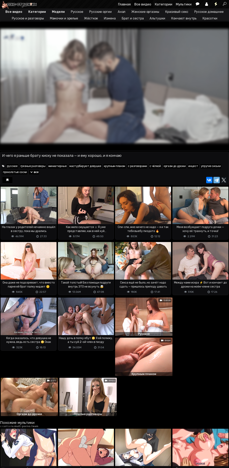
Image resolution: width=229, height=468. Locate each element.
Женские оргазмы (145, 12)
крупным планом (114, 166)
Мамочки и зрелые (64, 18)
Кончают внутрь (184, 18)
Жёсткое (91, 18)
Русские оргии (100, 12)
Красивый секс (176, 12)
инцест (193, 166)
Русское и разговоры (28, 18)
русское (12, 166)
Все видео (142, 4)
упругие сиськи (211, 166)
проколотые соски (15, 172)
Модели (58, 12)
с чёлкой (155, 166)
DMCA (6, 453)
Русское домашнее (209, 12)
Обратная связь (42, 453)
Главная (124, 4)
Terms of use (20, 453)
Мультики (184, 4)
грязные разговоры (33, 166)
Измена (110, 18)
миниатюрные (57, 166)
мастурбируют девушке (85, 166)
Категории (163, 4)
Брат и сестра (133, 18)
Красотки (210, 18)
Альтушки (157, 18)
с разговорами (137, 166)
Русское (77, 12)
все (34, 172)
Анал (122, 12)
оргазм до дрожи (175, 166)
